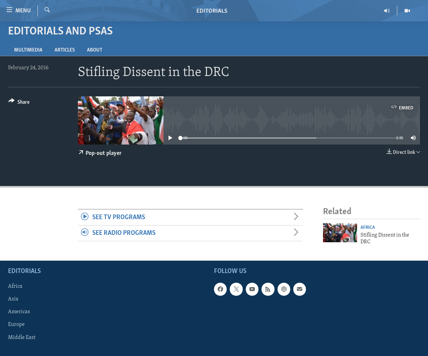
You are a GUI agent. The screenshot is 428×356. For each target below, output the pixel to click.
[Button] (18, 103)
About (94, 50)
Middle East (21, 337)
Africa (367, 227)
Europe (16, 325)
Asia (13, 299)
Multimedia (28, 50)
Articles (65, 50)
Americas (19, 312)
